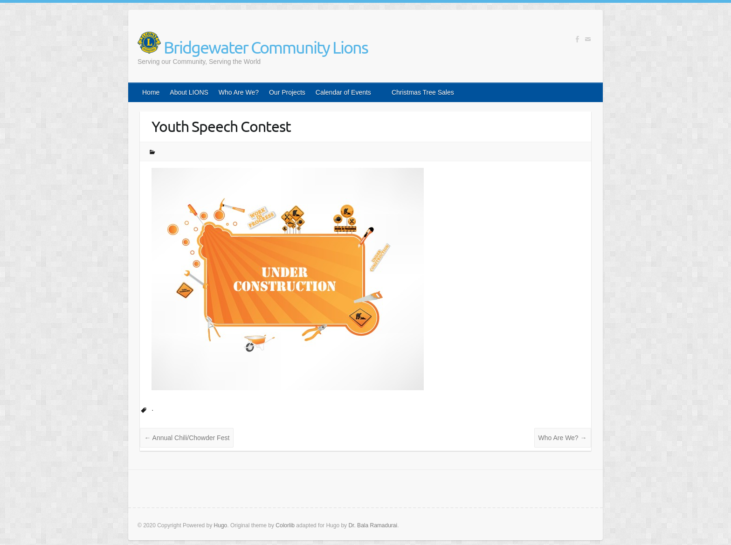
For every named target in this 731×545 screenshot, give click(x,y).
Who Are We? (239, 92)
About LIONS (189, 92)
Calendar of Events (343, 92)
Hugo (221, 525)
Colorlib (285, 525)
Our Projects (287, 92)
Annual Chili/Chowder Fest (186, 438)
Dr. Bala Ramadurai (372, 525)
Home (150, 92)
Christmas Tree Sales (423, 92)
